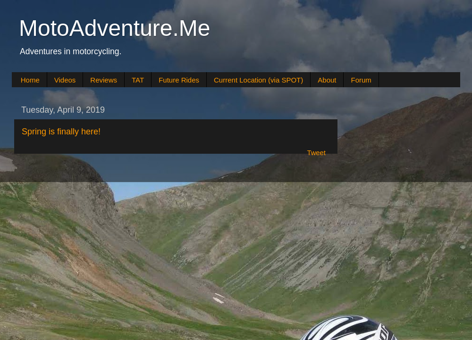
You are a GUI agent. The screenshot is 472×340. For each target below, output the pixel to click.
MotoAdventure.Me (115, 28)
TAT (138, 80)
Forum (361, 80)
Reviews (103, 80)
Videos (65, 80)
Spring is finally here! (61, 131)
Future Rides (179, 80)
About (327, 80)
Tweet (316, 153)
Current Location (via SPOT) (258, 80)
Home (30, 80)
